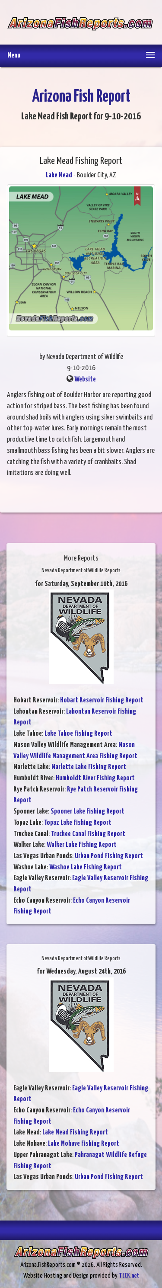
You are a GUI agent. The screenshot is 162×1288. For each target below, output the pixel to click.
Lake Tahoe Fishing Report (78, 733)
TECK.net (129, 1275)
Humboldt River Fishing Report (95, 778)
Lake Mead (59, 175)
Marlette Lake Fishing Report (88, 767)
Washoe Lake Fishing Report (85, 867)
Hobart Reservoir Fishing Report (101, 700)
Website (85, 379)
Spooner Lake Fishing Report (87, 811)
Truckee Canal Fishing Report (88, 834)
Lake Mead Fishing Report (75, 1132)
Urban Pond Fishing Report (109, 856)
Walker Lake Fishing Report (82, 845)
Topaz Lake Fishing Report (77, 823)
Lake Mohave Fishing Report (83, 1143)
